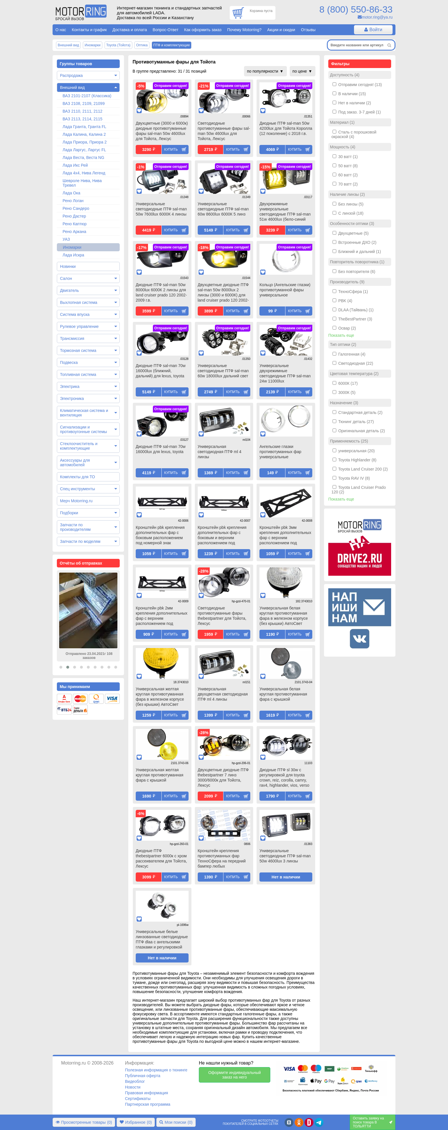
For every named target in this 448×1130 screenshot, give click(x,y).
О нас (60, 29)
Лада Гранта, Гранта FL (84, 126)
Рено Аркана (74, 231)
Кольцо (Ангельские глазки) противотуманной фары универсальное (284, 289)
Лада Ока (71, 193)
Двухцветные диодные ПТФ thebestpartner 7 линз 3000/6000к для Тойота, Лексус (223, 778)
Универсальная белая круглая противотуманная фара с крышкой (283, 694)
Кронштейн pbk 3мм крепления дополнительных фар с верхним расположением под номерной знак (285, 535)
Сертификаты (137, 1098)
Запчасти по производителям (75, 527)
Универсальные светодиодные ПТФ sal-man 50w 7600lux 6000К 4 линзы (161, 209)
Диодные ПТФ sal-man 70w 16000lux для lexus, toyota (160, 449)
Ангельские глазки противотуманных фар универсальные (280, 451)
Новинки (68, 266)
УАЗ (66, 239)
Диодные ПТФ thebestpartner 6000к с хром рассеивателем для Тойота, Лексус (161, 858)
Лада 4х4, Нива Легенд (84, 173)
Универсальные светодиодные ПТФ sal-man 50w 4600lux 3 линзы (285, 855)
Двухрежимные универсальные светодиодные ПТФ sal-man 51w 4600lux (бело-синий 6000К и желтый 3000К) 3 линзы (285, 212)
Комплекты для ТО (77, 477)
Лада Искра (73, 255)
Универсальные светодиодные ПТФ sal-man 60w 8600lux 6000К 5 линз (223, 209)
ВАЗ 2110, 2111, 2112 (82, 111)
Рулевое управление (79, 326)
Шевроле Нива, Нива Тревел (82, 183)
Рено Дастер (74, 216)
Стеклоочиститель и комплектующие (78, 446)
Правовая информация (146, 1093)
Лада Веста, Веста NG (83, 157)
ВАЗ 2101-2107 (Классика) (87, 95)
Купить (171, 150)
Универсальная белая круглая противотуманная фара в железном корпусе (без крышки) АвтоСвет (283, 616)
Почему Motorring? (244, 29)
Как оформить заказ (203, 29)
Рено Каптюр (75, 224)
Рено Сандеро (76, 208)
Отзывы (308, 29)
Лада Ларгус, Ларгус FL (84, 150)
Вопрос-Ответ (165, 29)
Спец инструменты (77, 489)
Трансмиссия (72, 338)
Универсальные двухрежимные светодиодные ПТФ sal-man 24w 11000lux (285, 373)
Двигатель (69, 290)
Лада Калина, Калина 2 (84, 134)
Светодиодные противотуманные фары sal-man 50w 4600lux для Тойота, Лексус (224, 131)
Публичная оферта (142, 1075)
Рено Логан (73, 200)
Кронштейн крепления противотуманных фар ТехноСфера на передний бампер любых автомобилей (222, 859)
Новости (132, 1087)
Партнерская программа (147, 1104)
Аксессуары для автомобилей (75, 462)
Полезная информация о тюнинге (156, 1070)
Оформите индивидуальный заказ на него (234, 1074)
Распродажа (71, 75)
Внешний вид (72, 87)
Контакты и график (89, 29)
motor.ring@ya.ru (377, 17)
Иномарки (72, 247)
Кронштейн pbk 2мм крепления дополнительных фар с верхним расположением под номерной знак (161, 616)
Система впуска (74, 314)
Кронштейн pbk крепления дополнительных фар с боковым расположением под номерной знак (160, 535)
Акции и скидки (281, 29)
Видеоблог (135, 1081)
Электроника (72, 398)
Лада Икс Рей (75, 165)
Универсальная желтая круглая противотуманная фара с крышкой (159, 775)
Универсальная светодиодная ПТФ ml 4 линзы (219, 451)
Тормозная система (78, 350)
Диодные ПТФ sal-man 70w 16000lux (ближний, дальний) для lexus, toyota (160, 370)
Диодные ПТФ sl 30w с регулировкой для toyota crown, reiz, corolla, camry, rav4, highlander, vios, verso (284, 778)
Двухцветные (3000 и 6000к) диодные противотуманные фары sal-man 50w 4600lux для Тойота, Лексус (162, 131)
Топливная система (78, 374)
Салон (66, 278)
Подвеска (69, 362)
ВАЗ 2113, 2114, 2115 (82, 119)
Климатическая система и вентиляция (84, 412)
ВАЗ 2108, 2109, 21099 (84, 103)
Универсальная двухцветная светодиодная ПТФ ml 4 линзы (223, 694)
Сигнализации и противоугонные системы (83, 429)
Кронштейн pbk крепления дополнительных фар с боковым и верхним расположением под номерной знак (222, 535)
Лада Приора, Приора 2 (85, 142)
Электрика (69, 386)
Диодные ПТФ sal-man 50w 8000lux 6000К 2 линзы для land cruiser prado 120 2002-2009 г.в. (161, 292)
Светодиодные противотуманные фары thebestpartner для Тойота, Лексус (222, 616)
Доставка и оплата (130, 29)
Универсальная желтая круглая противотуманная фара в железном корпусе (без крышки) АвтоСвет (160, 697)
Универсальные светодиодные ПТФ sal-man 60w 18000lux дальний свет (223, 370)
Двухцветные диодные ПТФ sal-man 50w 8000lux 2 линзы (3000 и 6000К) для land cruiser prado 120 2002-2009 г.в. (223, 293)
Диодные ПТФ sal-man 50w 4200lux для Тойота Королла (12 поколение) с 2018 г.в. (285, 128)
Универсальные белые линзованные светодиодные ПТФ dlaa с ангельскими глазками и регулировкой (162, 939)
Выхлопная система (78, 302)
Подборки (69, 513)
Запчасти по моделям (80, 541)
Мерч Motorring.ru (76, 501)
